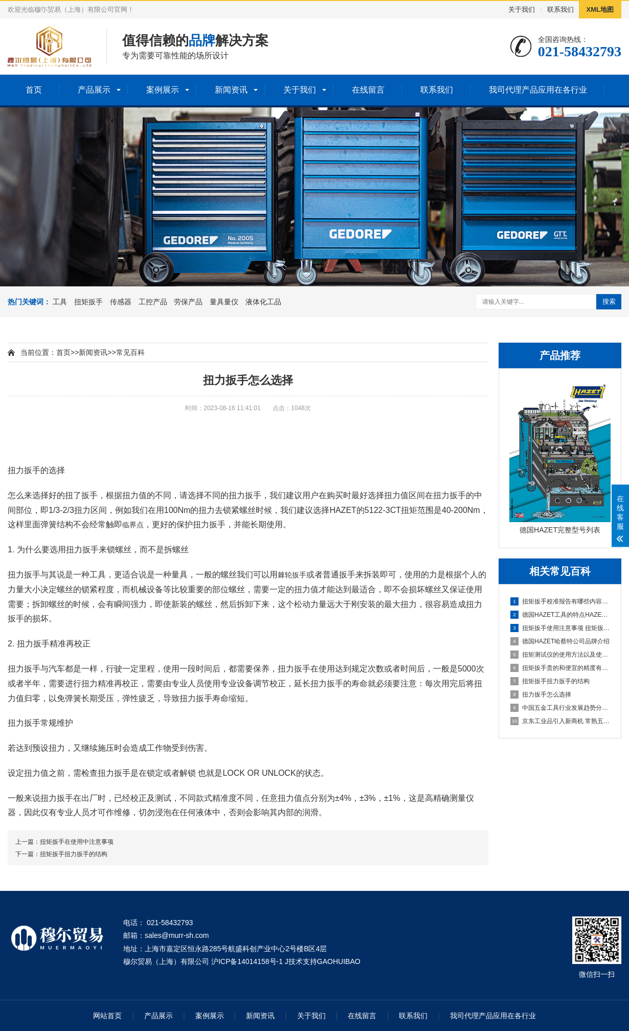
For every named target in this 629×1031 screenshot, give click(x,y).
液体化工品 (263, 302)
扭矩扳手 (88, 302)
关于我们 (521, 9)
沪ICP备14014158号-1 (247, 961)
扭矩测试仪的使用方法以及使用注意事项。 (560, 655)
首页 (34, 89)
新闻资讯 (231, 89)
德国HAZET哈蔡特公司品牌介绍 (560, 641)
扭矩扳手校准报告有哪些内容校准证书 (560, 601)
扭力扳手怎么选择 (540, 694)
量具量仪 (224, 302)
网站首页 (107, 1016)
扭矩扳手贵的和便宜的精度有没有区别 (560, 668)
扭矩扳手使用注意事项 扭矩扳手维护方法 (560, 628)
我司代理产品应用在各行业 (538, 89)
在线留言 (368, 89)
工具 (60, 302)
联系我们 (560, 9)
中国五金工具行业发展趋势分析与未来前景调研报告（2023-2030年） (560, 708)
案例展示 (162, 89)
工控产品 (153, 302)
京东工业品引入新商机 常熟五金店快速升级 (560, 721)
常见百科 (130, 352)
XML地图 (600, 9)
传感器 (120, 302)
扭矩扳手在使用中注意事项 (77, 841)
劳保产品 (188, 302)
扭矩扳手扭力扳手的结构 (550, 681)
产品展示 (94, 89)
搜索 (609, 301)
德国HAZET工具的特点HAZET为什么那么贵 (560, 615)
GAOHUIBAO (339, 961)
